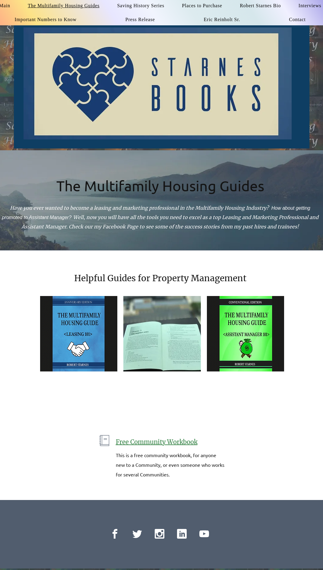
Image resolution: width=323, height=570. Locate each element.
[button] (79, 333)
